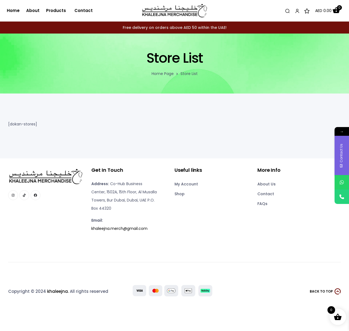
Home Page (163, 73)
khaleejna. (58, 291)
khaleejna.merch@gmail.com (119, 228)
